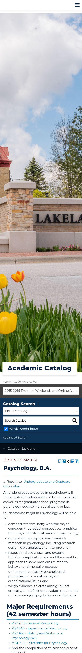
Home (6, 381)
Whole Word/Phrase (23, 428)
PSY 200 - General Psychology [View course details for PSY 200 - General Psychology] (35, 623)
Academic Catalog (25, 381)
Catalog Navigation (22, 448)
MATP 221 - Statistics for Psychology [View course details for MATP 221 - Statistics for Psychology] (39, 643)
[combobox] (41, 391)
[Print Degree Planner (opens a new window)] (59, 461)
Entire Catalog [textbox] (16, 411)
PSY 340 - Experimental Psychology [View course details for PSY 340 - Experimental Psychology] (39, 628)
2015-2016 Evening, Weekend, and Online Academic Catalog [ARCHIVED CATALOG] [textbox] (42, 390)
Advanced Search (15, 437)
